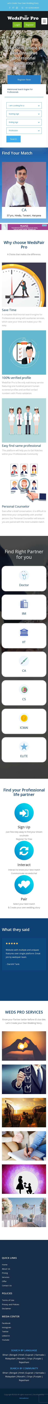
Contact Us (7, 1285)
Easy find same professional (21, 445)
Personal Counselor (15, 506)
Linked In (6, 1335)
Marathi (21, 1358)
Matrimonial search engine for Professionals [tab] (20, 90)
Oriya (29, 1358)
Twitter (5, 1331)
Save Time (9, 310)
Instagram (6, 1327)
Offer (4, 1281)
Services (5, 1277)
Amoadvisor (24, 1398)
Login (17, 24)
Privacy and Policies (10, 1304)
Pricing (5, 1273)
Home (4, 1264)
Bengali (13, 1354)
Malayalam (10, 1358)
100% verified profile (16, 378)
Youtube (5, 1340)
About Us (6, 1269)
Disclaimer (6, 1308)
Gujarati (29, 1354)
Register (30, 24)
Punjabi (37, 1358)
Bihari (5, 1354)
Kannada (39, 1354)
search (13, 139)
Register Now (24, 79)
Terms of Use (8, 1300)
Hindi (21, 1354)
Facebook (6, 1323)
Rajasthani (24, 1362)
